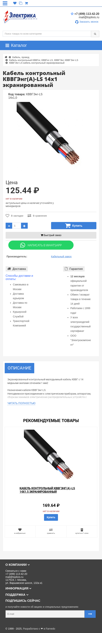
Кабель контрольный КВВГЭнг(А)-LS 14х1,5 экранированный (47, 490)
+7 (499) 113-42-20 (85, 13)
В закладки (14, 215)
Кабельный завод (61, 256)
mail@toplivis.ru (89, 17)
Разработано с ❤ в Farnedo (39, 628)
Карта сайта (10, 622)
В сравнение (37, 215)
